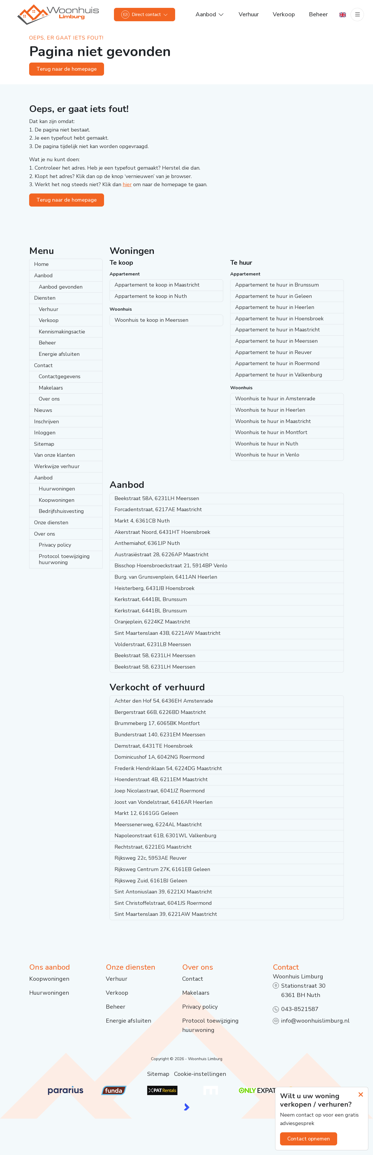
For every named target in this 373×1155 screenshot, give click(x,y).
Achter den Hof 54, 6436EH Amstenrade (164, 700)
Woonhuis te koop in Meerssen (151, 320)
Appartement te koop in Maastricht (157, 284)
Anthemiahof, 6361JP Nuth (147, 543)
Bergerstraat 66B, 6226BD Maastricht (160, 712)
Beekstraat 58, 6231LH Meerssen (155, 655)
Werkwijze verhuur (57, 466)
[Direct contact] (144, 14)
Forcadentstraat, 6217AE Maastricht (158, 509)
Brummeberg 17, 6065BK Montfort (157, 723)
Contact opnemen (308, 1138)
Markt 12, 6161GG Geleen (146, 813)
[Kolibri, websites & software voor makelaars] (186, 1106)
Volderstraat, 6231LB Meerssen (153, 644)
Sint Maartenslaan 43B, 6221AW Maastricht (168, 633)
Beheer (47, 342)
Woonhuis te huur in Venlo (267, 454)
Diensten (44, 297)
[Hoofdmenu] (357, 14)
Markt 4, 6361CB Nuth (142, 520)
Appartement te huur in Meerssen (276, 340)
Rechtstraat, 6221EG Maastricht (153, 846)
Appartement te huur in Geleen (273, 296)
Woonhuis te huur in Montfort (271, 432)
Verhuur (48, 309)
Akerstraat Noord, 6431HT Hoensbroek (162, 532)
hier (127, 184)
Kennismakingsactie (62, 331)
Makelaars (51, 387)
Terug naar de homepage (66, 68)
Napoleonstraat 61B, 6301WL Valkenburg (166, 835)
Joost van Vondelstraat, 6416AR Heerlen (163, 802)
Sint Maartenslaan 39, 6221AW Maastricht (166, 914)
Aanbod (43, 275)
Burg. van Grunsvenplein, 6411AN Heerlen (166, 576)
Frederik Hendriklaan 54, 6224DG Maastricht (168, 768)
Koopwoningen (56, 500)
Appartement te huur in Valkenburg (278, 374)
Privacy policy (55, 544)
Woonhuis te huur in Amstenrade (275, 398)
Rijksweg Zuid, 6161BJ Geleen (151, 880)
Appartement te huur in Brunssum (277, 284)
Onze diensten (51, 522)
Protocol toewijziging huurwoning (64, 559)
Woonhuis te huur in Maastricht (273, 421)
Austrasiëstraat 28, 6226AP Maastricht (162, 554)
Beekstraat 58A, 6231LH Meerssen (157, 498)
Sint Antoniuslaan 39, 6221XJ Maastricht (163, 891)
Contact (43, 365)
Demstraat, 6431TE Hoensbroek (154, 745)
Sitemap (44, 443)
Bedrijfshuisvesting (61, 511)
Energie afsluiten (59, 354)
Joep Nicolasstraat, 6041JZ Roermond (160, 790)
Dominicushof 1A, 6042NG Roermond (160, 757)
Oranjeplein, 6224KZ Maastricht (152, 621)
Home (41, 264)
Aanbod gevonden (60, 286)
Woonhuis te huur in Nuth (266, 443)
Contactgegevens (59, 376)
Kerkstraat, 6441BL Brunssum (151, 599)
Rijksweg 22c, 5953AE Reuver (151, 857)
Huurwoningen (57, 488)
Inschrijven (46, 421)
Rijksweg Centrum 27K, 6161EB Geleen (162, 869)
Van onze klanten (54, 455)
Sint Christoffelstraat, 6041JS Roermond (163, 903)
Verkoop (49, 320)
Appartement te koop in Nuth (151, 296)
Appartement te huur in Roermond (277, 363)
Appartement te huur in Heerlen (274, 307)
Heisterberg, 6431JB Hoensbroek (154, 588)
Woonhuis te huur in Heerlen (270, 409)
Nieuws (43, 410)
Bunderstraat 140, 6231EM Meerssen (160, 734)
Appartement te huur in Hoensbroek (279, 318)
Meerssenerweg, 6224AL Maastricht (158, 824)
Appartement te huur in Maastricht (277, 329)
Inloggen (44, 432)
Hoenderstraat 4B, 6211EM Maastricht (161, 779)
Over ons (49, 398)
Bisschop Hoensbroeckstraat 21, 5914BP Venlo (171, 565)
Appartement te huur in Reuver (273, 352)
